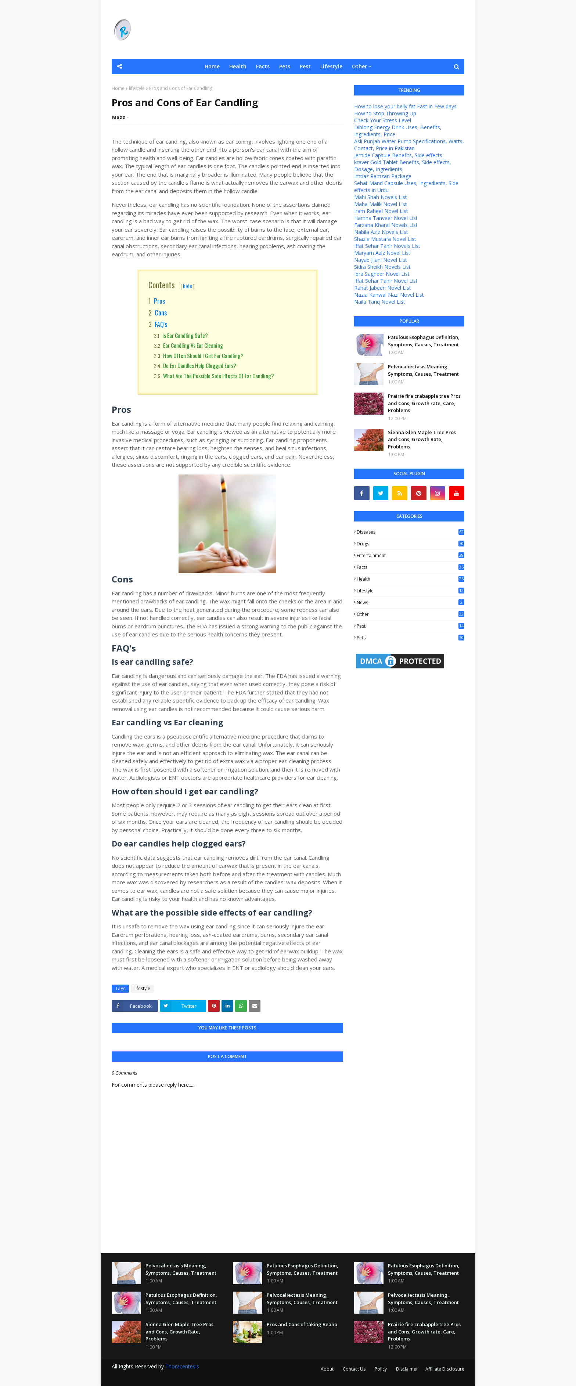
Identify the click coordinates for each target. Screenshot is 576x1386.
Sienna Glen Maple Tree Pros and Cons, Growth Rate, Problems (422, 439)
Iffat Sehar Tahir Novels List (387, 245)
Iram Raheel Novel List (381, 210)
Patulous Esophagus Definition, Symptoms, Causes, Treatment (424, 341)
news (410, 602)
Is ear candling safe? (185, 335)
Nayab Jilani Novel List (380, 259)
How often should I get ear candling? (203, 355)
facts (410, 567)
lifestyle (137, 88)
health (410, 579)
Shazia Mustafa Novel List (385, 238)
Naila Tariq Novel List (379, 301)
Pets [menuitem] (284, 66)
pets (410, 638)
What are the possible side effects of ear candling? (218, 376)
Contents (171, 284)
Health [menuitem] (237, 66)
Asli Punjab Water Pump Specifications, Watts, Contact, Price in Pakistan (409, 145)
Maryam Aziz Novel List (382, 252)
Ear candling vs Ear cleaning (193, 345)
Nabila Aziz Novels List (381, 231)
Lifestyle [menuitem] (331, 66)
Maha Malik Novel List (380, 204)
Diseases (410, 532)
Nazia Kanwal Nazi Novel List (389, 294)
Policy (381, 1369)
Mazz (118, 117)
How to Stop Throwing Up (385, 113)
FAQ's (161, 324)
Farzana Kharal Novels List (386, 224)
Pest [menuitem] (305, 66)
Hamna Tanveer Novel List (386, 217)
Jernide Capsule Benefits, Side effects (398, 155)
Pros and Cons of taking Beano (302, 1324)
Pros (159, 301)
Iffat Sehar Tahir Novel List (386, 280)
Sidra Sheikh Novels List (382, 266)
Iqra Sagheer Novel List (382, 273)
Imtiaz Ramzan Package (382, 176)
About (327, 1369)
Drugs (410, 544)
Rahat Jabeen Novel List (382, 287)
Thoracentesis (182, 1366)
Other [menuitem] (359, 66)
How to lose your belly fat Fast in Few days (405, 106)
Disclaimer (407, 1369)
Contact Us (354, 1369)
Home (118, 88)
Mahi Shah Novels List (380, 197)
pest (410, 626)
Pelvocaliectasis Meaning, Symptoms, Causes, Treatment (423, 370)
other (410, 614)
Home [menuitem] (212, 66)
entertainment (410, 555)
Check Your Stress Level (382, 120)
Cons (161, 312)
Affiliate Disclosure (444, 1369)
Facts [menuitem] (263, 66)
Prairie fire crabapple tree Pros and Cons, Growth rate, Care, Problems (424, 403)
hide (187, 286)
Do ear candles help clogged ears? (199, 365)
